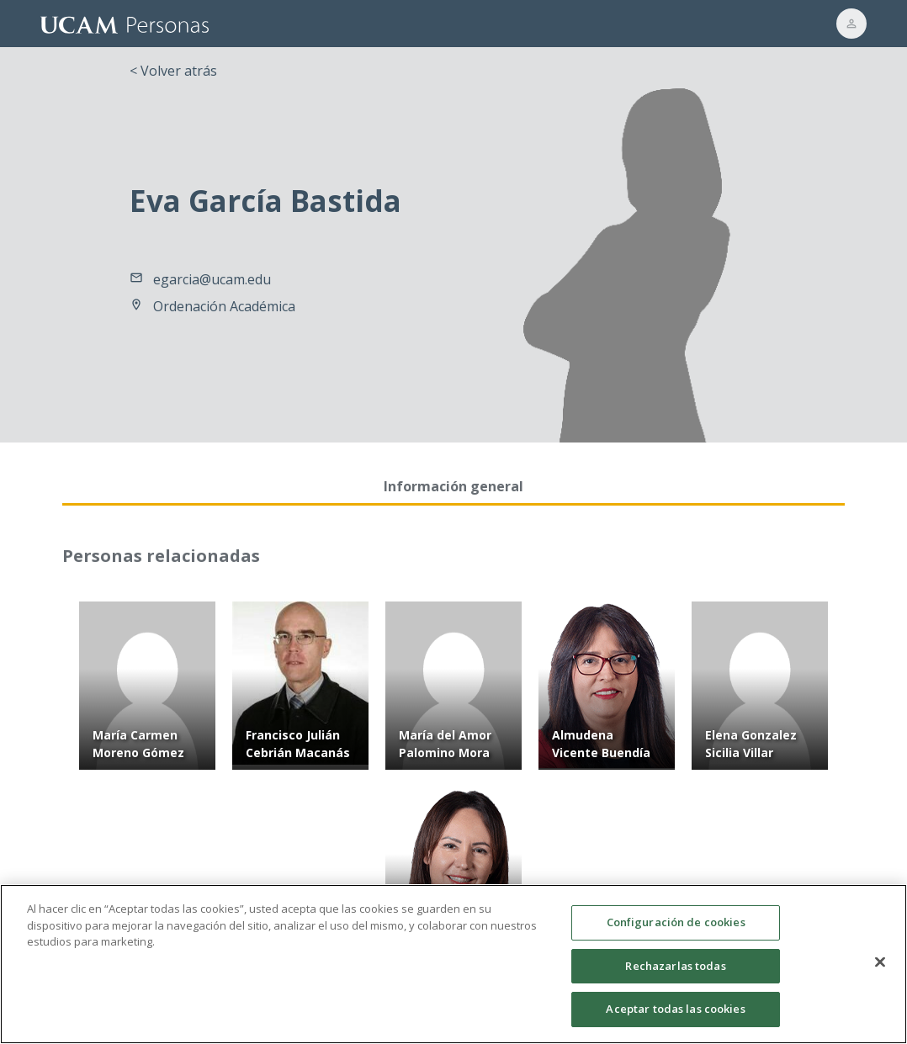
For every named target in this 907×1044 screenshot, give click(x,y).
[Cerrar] (880, 964)
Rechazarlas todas (675, 968)
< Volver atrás (173, 70)
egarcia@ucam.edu (212, 279)
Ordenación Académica (224, 306)
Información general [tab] (453, 486)
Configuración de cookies (676, 925)
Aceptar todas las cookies (675, 1012)
